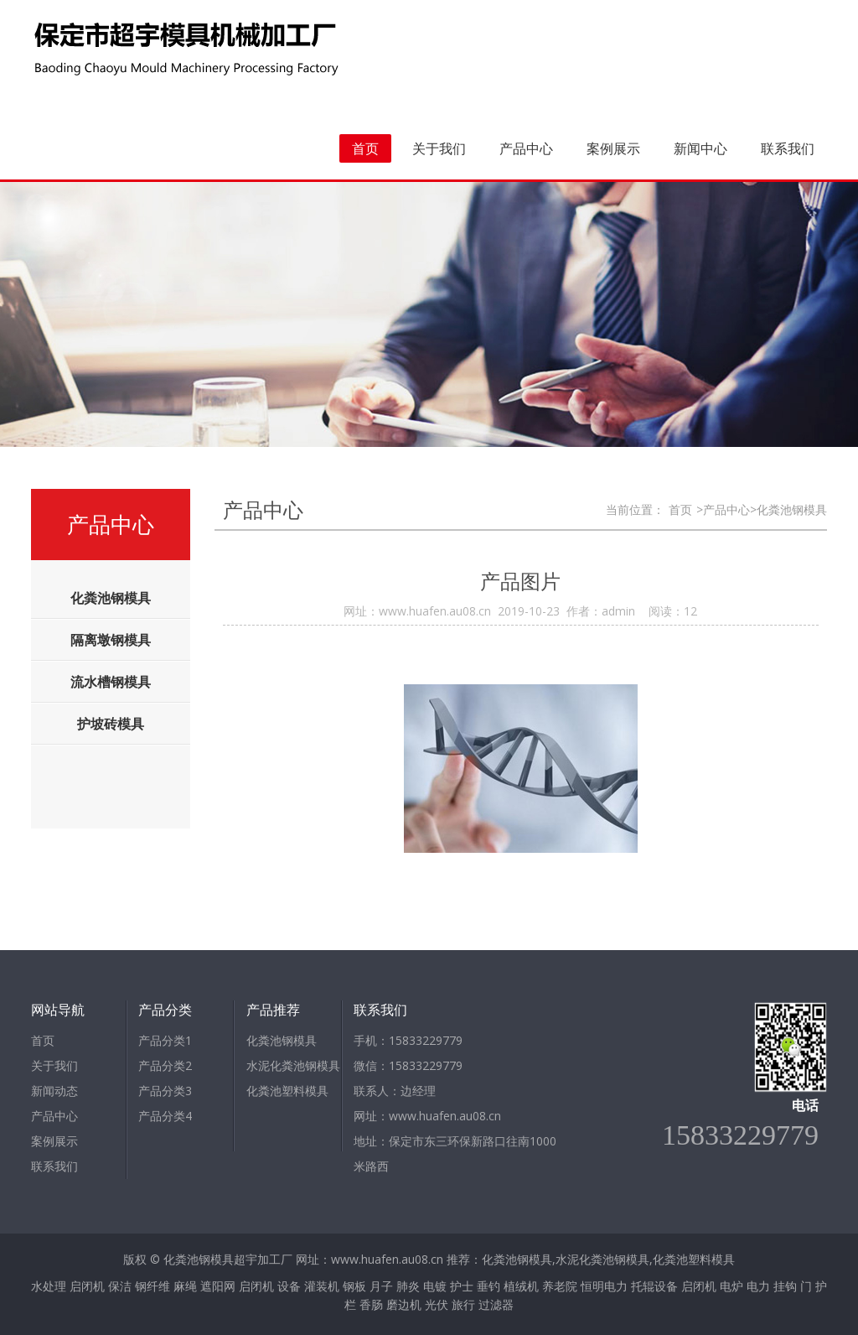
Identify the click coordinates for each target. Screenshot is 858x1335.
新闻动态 (54, 1091)
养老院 (559, 1286)
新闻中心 (700, 148)
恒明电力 (604, 1286)
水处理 (48, 1286)
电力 (758, 1286)
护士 (461, 1286)
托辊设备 (654, 1286)
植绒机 (521, 1286)
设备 (289, 1286)
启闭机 (87, 1286)
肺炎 (408, 1286)
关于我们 (439, 148)
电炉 (731, 1286)
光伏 (436, 1304)
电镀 (435, 1286)
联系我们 (787, 148)
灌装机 (321, 1286)
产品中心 (526, 148)
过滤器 (496, 1304)
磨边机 (403, 1304)
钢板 (354, 1286)
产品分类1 (165, 1040)
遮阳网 (217, 1286)
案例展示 (613, 148)
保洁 (120, 1286)
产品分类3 (165, 1091)
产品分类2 (165, 1065)
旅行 (463, 1304)
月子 (381, 1286)
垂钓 (488, 1286)
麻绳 (185, 1286)
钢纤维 (152, 1286)
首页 (365, 148)
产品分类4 (165, 1116)
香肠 (371, 1304)
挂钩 (785, 1286)
